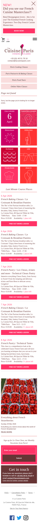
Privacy (19, 495)
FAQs (6, 493)
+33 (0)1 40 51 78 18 (19, 58)
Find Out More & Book (19, 224)
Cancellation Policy (18, 493)
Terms (30, 493)
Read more (6, 432)
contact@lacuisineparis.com (19, 61)
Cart (3, 39)
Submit (19, 458)
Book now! (19, 31)
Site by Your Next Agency (19, 508)
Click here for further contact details (15, 480)
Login (8, 39)
